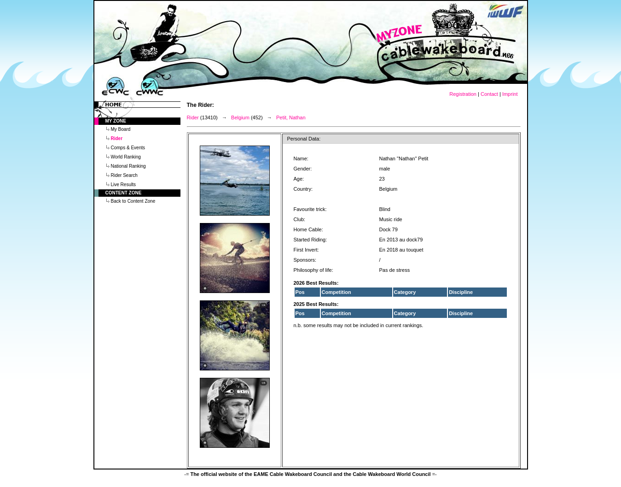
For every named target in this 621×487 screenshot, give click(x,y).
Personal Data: (304, 138)
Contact (489, 94)
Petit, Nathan (291, 117)
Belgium (240, 117)
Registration (462, 94)
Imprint (510, 94)
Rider (193, 117)
